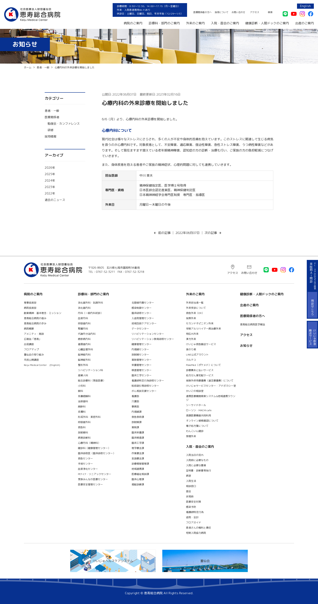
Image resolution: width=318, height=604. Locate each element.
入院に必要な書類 (196, 465)
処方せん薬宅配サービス (199, 375)
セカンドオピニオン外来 (199, 323)
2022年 (50, 193)
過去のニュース (55, 200)
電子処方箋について (197, 426)
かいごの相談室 (194, 391)
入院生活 (191, 481)
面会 (188, 491)
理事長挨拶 (30, 302)
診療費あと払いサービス (199, 370)
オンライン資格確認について (202, 420)
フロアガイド (193, 522)
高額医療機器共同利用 (198, 415)
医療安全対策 (193, 501)
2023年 (50, 187)
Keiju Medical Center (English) (42, 365)
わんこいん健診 (194, 431)
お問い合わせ (238, 12)
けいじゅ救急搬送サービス (201, 344)
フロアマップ (31, 349)
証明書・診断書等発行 (198, 470)
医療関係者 (52, 117)
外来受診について (196, 308)
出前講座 (29, 344)
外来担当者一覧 (194, 302)
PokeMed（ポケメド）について (203, 365)
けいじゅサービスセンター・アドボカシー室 (211, 385)
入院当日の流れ (194, 455)
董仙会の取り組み (34, 354)
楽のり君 (191, 349)
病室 (188, 475)
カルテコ (191, 360)
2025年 (50, 174)
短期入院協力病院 (196, 533)
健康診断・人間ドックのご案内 (267, 23)
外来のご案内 (195, 23)
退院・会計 (192, 517)
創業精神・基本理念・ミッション (42, 313)
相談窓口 (191, 486)
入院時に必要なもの (197, 460)
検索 (270, 12)
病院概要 (29, 328)
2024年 (50, 180)
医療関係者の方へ (202, 12)
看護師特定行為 (194, 512)
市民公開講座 (31, 360)
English (305, 6)
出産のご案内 (304, 23)
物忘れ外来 (192, 334)
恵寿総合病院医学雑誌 (252, 324)
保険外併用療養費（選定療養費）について (209, 380)
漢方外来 (191, 339)
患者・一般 (52, 111)
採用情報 (50, 136)
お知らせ (246, 345)
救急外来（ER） (195, 313)
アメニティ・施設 (34, 334)
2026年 (50, 168)
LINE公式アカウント (197, 354)
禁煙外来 (191, 436)
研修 (50, 130)
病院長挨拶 (30, 308)
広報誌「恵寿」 (32, 339)
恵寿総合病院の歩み (35, 323)
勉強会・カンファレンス (64, 123)
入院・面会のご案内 (225, 23)
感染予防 (191, 507)
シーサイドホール (196, 405)
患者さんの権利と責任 (198, 527)
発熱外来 (191, 318)
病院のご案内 (133, 23)
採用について (221, 12)
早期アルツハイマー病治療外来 (203, 328)
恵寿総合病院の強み (35, 318)
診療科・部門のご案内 (164, 23)
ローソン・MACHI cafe (199, 410)
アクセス (254, 12)
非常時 (190, 496)
